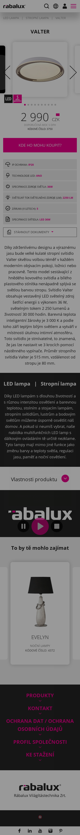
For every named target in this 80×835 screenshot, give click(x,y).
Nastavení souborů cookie (40, 444)
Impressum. (59, 433)
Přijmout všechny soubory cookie (40, 473)
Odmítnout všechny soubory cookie (40, 458)
